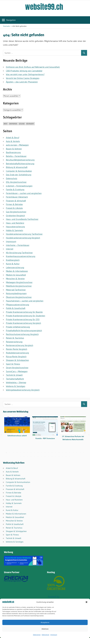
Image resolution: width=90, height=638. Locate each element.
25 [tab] (24, 456)
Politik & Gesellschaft (15, 308)
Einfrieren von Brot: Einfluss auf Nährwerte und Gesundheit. (33, 67)
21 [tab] (76, 453)
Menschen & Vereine (15, 278)
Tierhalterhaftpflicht (15, 379)
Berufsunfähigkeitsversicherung (20, 160)
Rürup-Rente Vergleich (16, 356)
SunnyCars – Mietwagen (17, 371)
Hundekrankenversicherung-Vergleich (23, 238)
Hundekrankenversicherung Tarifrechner (24, 234)
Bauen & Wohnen (14, 148)
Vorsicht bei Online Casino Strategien (22, 78)
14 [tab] (52, 453)
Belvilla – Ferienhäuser (16, 156)
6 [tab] (24, 453)
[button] (86, 602)
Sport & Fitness (13, 364)
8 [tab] (31, 453)
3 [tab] (13, 453)
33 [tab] (52, 456)
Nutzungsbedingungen (16, 293)
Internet (9, 249)
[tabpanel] (17, 428)
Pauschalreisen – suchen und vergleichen (24, 301)
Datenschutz (37, 635)
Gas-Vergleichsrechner (16, 212)
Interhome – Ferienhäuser (17, 245)
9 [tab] (34, 453)
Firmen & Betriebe (14, 204)
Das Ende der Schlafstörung (18, 174)
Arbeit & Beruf (12, 137)
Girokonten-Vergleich (15, 215)
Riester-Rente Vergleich (16, 349)
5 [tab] (20, 453)
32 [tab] (48, 456)
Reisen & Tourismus (15, 338)
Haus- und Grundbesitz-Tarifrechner (22, 219)
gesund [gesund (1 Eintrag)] (21, 124)
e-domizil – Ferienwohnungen (19, 186)
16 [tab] (59, 453)
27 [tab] (31, 456)
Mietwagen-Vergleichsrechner (19, 282)
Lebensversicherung (15, 267)
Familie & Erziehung (15, 189)
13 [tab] (48, 453)
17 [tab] (62, 453)
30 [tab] (41, 456)
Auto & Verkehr (13, 141)
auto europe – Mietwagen (17, 145)
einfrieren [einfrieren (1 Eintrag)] (13, 124)
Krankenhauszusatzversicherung (20, 256)
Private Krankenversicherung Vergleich (23, 323)
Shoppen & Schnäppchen (17, 360)
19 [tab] (69, 453)
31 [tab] (45, 456)
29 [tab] (38, 456)
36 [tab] (62, 456)
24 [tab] (20, 456)
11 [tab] (41, 453)
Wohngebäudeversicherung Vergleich (23, 390)
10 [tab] (38, 453)
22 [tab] (80, 453)
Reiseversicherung (14, 341)
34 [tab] (55, 456)
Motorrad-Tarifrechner (16, 289)
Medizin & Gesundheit (16, 275)
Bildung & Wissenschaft (16, 167)
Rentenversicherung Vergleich (19, 345)
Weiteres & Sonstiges (15, 386)
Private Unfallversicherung (18, 327)
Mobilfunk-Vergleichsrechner (19, 286)
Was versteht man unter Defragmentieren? (25, 74)
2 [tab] (10, 453)
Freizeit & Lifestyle (14, 208)
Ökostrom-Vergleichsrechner (19, 297)
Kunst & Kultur (13, 263)
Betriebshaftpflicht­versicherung (20, 163)
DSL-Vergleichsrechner (16, 182)
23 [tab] (83, 453)
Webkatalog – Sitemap (16, 382)
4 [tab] (17, 453)
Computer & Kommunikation (19, 171)
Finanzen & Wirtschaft (16, 200)
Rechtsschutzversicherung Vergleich (22, 334)
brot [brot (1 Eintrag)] (5, 124)
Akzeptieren (45, 622)
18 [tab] (66, 453)
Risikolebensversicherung (17, 353)
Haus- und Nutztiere (15, 223)
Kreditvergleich (13, 260)
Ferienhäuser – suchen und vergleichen (24, 193)
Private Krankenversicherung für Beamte (24, 312)
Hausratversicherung (15, 226)
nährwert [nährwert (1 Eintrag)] (30, 124)
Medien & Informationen (17, 271)
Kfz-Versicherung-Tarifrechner (19, 252)
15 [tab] (55, 453)
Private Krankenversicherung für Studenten (25, 315)
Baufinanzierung (13, 152)
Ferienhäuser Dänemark (17, 197)
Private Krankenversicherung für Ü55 (22, 319)
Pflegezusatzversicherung (17, 304)
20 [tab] (73, 453)
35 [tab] (59, 456)
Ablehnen (45, 629)
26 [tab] (27, 456)
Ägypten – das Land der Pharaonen (22, 82)
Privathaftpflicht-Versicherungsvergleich (24, 330)
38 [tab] (69, 456)
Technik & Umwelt (14, 375)
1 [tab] (6, 453)
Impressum (53, 635)
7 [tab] (27, 453)
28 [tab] (34, 456)
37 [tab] (66, 456)
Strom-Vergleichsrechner (17, 367)
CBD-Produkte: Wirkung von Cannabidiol (24, 71)
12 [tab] (45, 453)
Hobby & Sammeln (14, 230)
